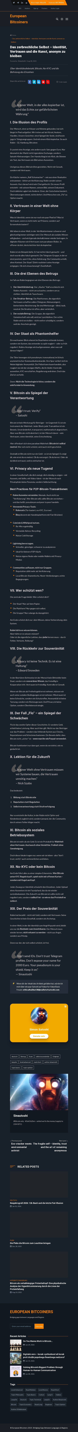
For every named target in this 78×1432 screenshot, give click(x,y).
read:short (37, 1062)
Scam (31, 1056)
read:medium (31, 1390)
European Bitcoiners (31, 1311)
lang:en (47, 1400)
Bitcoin (13, 1404)
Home (13, 35)
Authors (27, 8)
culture (41, 1395)
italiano (58, 1395)
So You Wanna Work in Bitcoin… (38, 1341)
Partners (44, 8)
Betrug (23, 1056)
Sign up (35, 8)
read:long (38, 1404)
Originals (56, 1056)
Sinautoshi (22, 61)
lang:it (50, 1395)
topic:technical (35, 1400)
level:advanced (25, 1062)
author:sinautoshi (51, 1062)
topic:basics (16, 1068)
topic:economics (25, 1404)
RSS (20, 8)
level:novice (43, 1390)
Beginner (48, 1404)
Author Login (55, 8)
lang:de (14, 1062)
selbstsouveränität (42, 1056)
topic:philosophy (17, 1395)
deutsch (15, 1056)
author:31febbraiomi (18, 1409)
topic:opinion (28, 1068)
